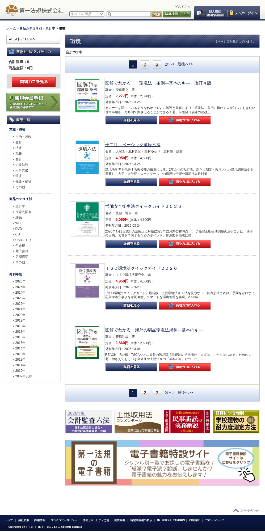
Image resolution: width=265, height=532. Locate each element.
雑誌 (18, 217)
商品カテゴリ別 (30, 28)
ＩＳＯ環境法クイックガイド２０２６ (141, 268)
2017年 (20, 331)
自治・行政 (23, 137)
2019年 (20, 320)
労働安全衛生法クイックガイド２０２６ (143, 206)
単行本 (50, 28)
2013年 (20, 354)
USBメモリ (23, 240)
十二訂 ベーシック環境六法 (133, 144)
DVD (18, 229)
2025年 (20, 287)
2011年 (20, 365)
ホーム (11, 28)
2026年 (20, 281)
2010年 (20, 371)
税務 (18, 153)
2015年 (20, 343)
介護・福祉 (23, 181)
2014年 (20, 348)
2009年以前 (23, 376)
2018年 (20, 326)
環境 (18, 176)
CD (17, 234)
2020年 (20, 315)
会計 (18, 159)
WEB (19, 223)
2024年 (20, 292)
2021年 (20, 309)
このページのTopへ (248, 510)
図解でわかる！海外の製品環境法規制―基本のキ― (154, 330)
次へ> (170, 64)
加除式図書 (23, 212)
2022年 (20, 304)
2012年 (20, 359)
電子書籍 (21, 251)
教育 (18, 142)
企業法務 (21, 165)
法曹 (18, 148)
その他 (20, 187)
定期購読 (21, 257)
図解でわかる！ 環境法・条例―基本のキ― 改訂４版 (158, 83)
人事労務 (21, 170)
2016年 (20, 337)
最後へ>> (185, 64)
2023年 (20, 298)
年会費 (20, 245)
